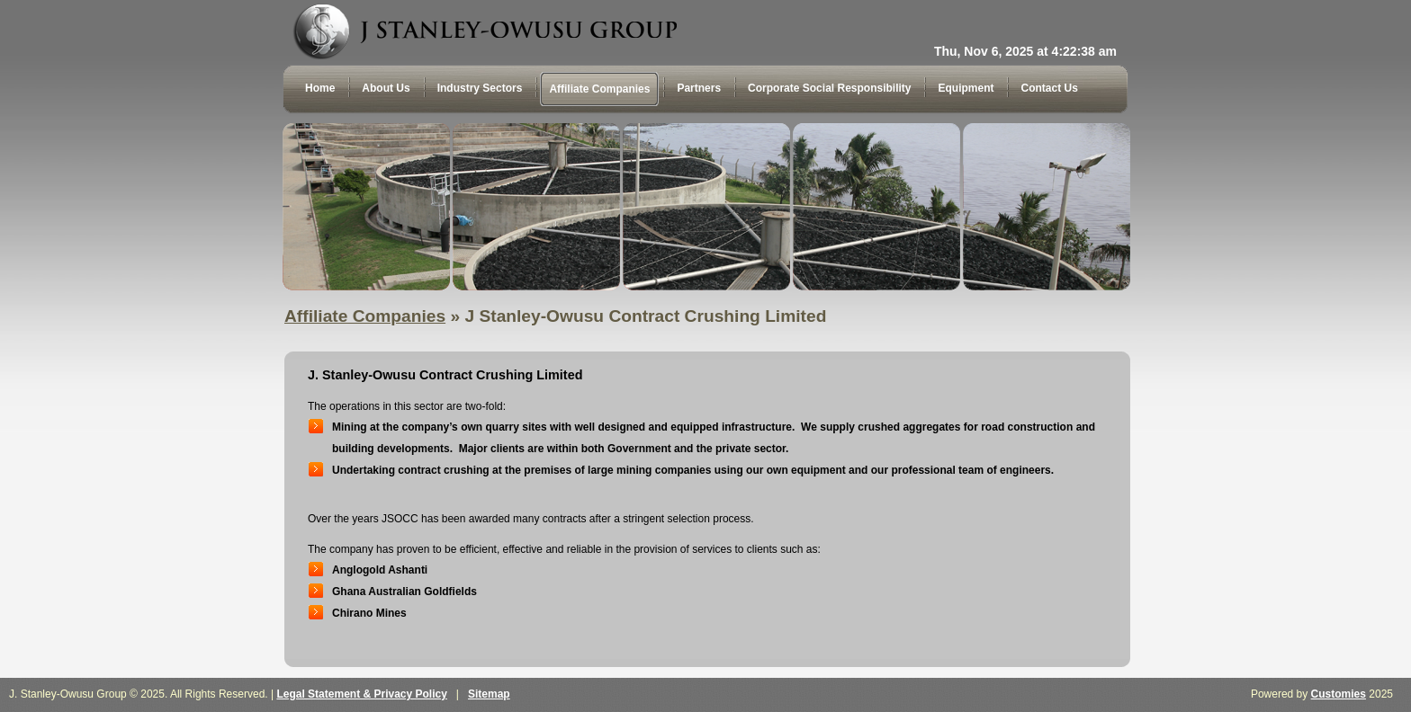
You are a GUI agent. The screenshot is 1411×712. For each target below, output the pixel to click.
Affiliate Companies (364, 316)
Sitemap (489, 694)
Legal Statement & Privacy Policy (361, 694)
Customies (1338, 694)
